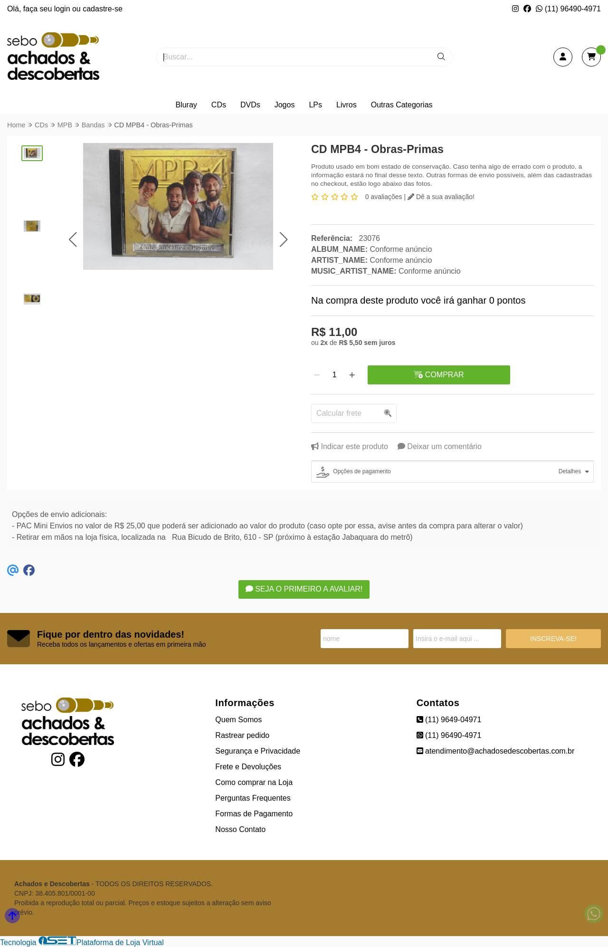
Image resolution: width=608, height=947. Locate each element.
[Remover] (317, 374)
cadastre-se (103, 9)
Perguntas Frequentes (252, 798)
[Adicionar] (352, 374)
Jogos (285, 105)
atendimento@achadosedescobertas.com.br (496, 751)
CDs (218, 105)
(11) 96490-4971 (568, 9)
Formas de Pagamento (254, 814)
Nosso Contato (240, 829)
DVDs (250, 105)
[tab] (452, 471)
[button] (72, 239)
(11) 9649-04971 (449, 720)
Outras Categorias (402, 105)
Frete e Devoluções (248, 767)
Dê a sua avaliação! (441, 197)
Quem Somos (238, 720)
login (63, 9)
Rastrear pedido (242, 735)
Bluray (186, 105)
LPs (315, 105)
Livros (346, 105)
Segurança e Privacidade (257, 751)
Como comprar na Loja (254, 782)
